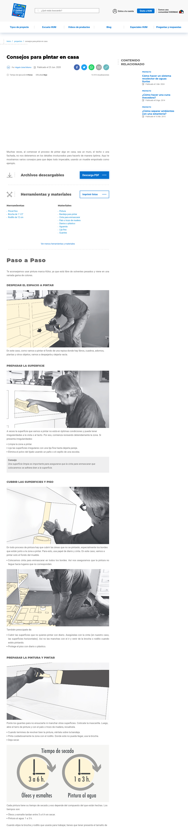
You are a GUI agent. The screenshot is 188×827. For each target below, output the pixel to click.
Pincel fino (13, 211)
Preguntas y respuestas (168, 27)
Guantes (63, 233)
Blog (108, 27)
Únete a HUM (146, 11)
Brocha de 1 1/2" (15, 214)
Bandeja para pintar (68, 214)
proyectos (18, 41)
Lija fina (63, 229)
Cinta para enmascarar (69, 217)
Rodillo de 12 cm (15, 217)
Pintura (62, 211)
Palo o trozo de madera (69, 220)
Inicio (9, 41)
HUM (49, 27)
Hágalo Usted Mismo (23, 67)
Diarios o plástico (67, 223)
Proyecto (146, 72)
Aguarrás (63, 226)
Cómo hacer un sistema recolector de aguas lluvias (156, 78)
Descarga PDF (90, 175)
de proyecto (19, 27)
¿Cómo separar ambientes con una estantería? (158, 112)
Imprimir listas (90, 194)
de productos (79, 27)
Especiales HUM (138, 27)
